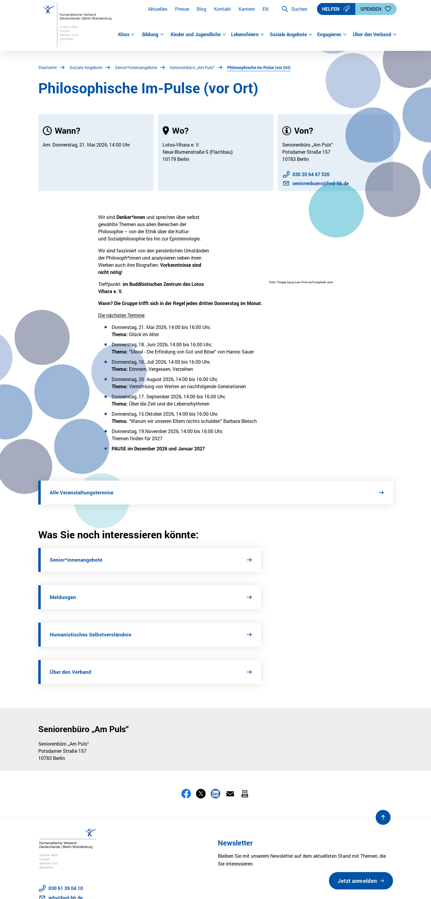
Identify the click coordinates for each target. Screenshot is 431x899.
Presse (182, 9)
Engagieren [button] (332, 34)
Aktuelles (157, 9)
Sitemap (195, 886)
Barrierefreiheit (120, 886)
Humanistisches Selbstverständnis (91, 597)
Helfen (336, 9)
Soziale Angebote (85, 67)
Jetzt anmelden (357, 806)
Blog (201, 9)
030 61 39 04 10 (65, 813)
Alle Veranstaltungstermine (83, 492)
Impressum (85, 886)
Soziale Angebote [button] (291, 34)
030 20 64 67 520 (311, 174)
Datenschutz (52, 886)
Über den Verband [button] (373, 34)
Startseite (47, 67)
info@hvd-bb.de (65, 823)
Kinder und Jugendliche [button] (198, 34)
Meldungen (247, 559)
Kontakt (222, 9)
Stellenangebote (161, 886)
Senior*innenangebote (136, 67)
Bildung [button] (153, 34)
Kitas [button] (126, 34)
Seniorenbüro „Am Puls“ (192, 67)
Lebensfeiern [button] (247, 34)
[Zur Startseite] (78, 25)
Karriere (247, 9)
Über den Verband (255, 597)
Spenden (375, 9)
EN (265, 9)
